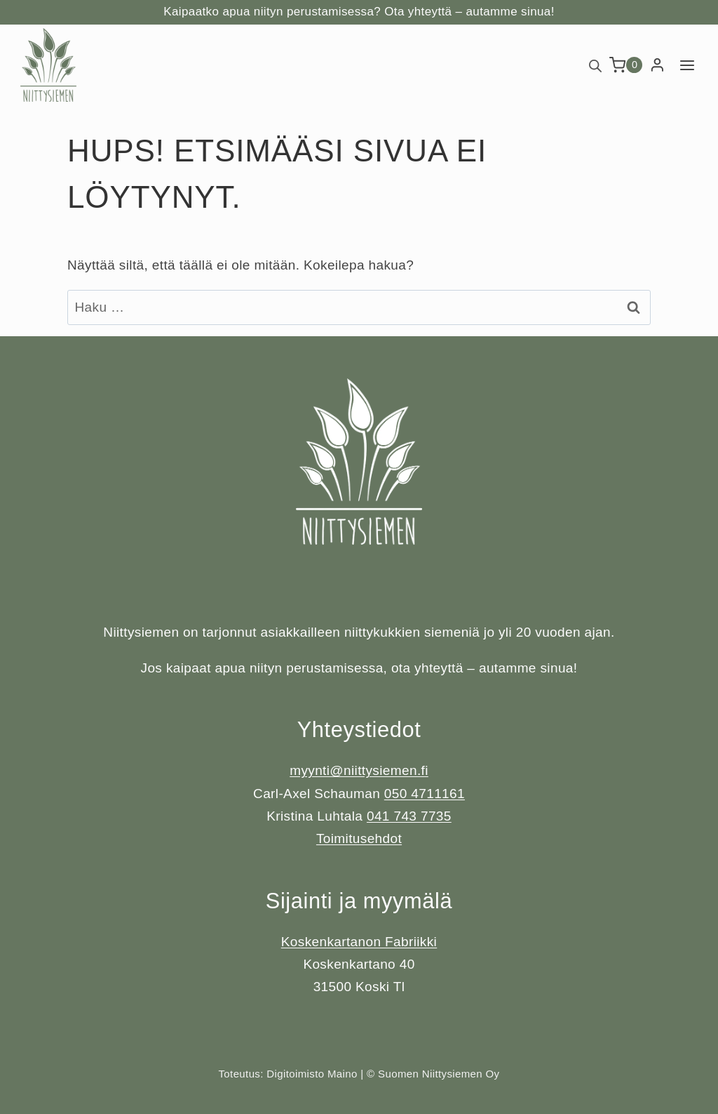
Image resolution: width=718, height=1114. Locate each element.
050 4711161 (424, 793)
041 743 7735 (409, 816)
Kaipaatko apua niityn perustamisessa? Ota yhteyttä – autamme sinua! (358, 11)
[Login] (657, 65)
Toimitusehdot (359, 838)
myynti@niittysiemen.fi (359, 770)
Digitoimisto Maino (311, 1074)
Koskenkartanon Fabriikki (359, 941)
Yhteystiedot (359, 729)
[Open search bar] (595, 65)
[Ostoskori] (626, 65)
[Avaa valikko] (686, 65)
